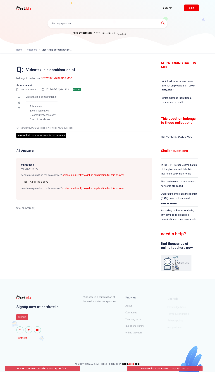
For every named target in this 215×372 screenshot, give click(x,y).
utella (131, 363)
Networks (25, 128)
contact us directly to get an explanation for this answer (93, 175)
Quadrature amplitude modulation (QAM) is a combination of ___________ (179, 198)
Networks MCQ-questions (61, 128)
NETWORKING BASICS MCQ (56, 78)
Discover (167, 8)
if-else (96, 33)
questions (32, 50)
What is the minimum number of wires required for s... (43, 368)
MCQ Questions (39, 128)
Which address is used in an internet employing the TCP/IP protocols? (179, 85)
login (191, 7)
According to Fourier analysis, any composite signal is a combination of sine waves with (178, 215)
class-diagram (108, 34)
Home (19, 50)
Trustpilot (21, 339)
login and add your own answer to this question (41, 135)
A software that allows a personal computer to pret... (164, 368)
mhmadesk (25, 85)
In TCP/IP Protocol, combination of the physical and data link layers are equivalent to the (179, 169)
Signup (22, 318)
